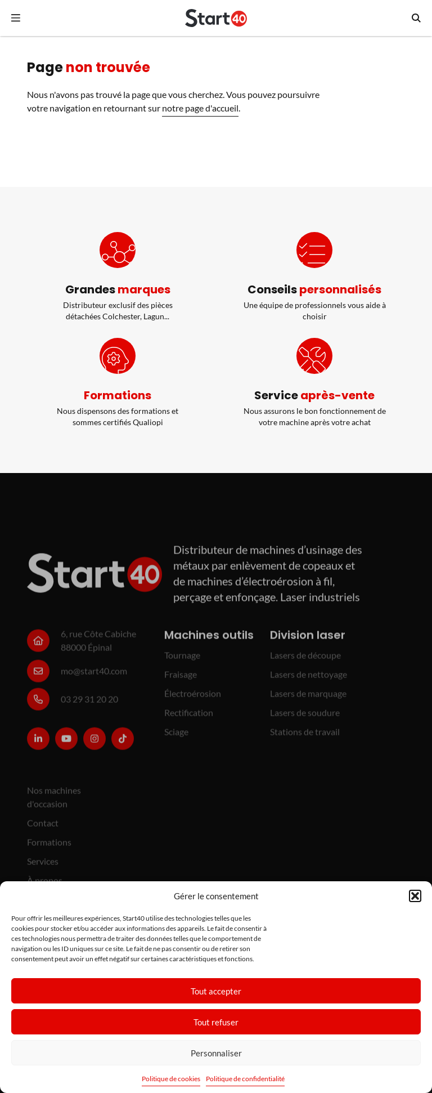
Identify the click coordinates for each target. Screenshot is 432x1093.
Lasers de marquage (308, 697)
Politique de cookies (171, 1078)
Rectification (188, 716)
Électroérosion (192, 697)
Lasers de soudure (305, 716)
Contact (42, 827)
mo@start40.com (94, 675)
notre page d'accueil (200, 107)
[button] (415, 896)
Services (42, 865)
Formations (49, 846)
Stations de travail (305, 735)
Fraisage (180, 678)
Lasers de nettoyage (308, 678)
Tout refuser (216, 1022)
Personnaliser (216, 1053)
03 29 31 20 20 (89, 703)
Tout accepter (216, 991)
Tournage (182, 659)
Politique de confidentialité (245, 1078)
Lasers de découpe (305, 659)
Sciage (176, 735)
